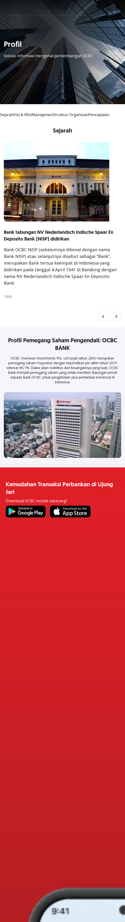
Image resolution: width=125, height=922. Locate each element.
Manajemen (42, 114)
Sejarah (7, 114)
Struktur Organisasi (71, 114)
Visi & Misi (23, 114)
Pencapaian (99, 114)
